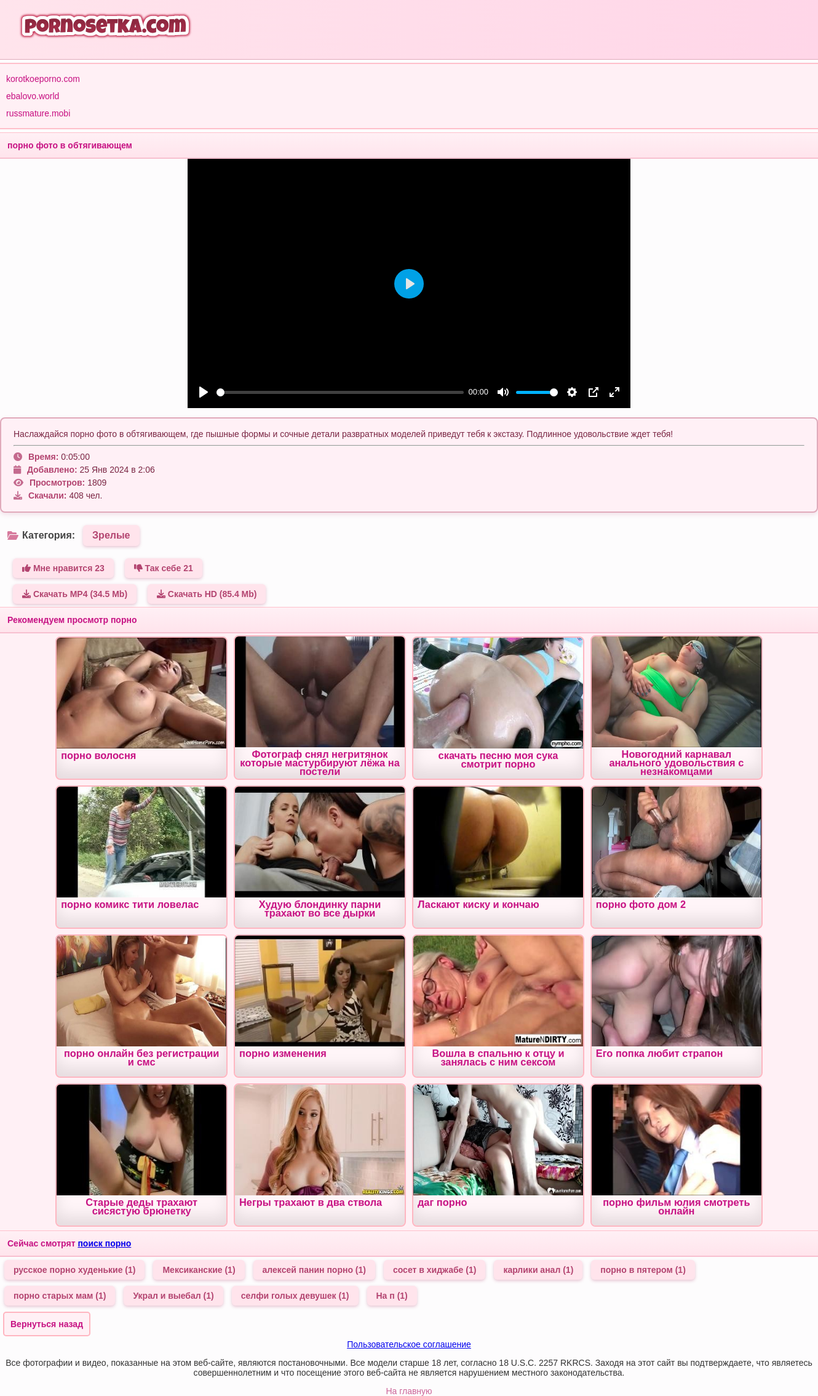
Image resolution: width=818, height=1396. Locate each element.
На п (392, 1296)
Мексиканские (198, 1270)
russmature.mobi (38, 113)
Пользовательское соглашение (409, 1344)
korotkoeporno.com (43, 79)
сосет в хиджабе (434, 1270)
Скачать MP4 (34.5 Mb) (74, 594)
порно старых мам (60, 1296)
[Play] (203, 392)
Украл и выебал (173, 1296)
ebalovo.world (32, 96)
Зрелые (111, 535)
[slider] (340, 392)
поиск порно (104, 1243)
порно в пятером (643, 1270)
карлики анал (538, 1270)
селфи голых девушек (295, 1296)
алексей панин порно (314, 1270)
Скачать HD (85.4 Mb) (207, 594)
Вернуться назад (46, 1324)
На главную (409, 1391)
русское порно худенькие (74, 1270)
